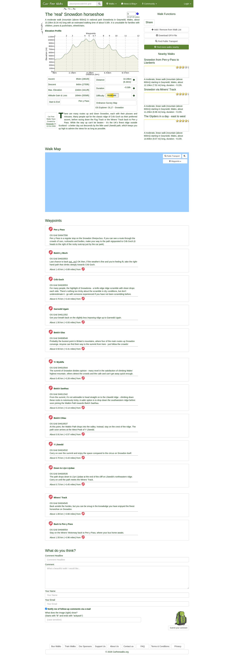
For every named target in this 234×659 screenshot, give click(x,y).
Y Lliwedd (55, 444)
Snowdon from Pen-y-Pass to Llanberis (161, 61)
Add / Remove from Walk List (166, 29)
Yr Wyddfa (56, 362)
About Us (114, 646)
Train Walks (70, 646)
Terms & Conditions (160, 646)
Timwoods (50, 124)
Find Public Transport (166, 41)
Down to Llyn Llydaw (61, 468)
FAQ (143, 646)
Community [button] (149, 4)
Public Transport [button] (172, 156)
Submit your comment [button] (178, 628)
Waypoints (175, 161)
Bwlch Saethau (58, 388)
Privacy (177, 646)
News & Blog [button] (129, 4)
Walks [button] (111, 4)
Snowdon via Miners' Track (160, 89)
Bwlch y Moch (58, 253)
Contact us (129, 646)
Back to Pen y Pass (60, 524)
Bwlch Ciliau (57, 418)
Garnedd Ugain (58, 309)
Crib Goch (56, 279)
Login (187, 4)
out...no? (73, 261)
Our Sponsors (85, 646)
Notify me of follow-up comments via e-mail (69, 609)
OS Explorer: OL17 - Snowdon (109, 107)
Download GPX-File (166, 35)
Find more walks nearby (166, 47)
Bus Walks (56, 646)
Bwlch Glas (56, 332)
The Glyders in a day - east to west (164, 116)
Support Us (100, 646)
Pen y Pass (56, 229)
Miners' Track (57, 497)
